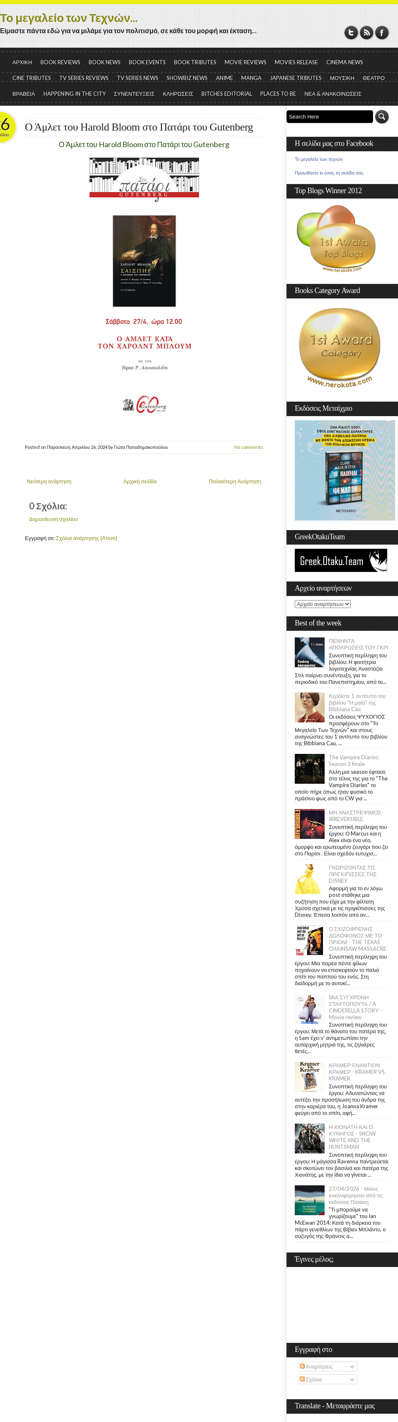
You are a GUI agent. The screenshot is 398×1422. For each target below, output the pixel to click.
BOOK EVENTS (147, 62)
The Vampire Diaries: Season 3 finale (354, 760)
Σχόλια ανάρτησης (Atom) (86, 538)
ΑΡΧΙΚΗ (22, 62)
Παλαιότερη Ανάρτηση (235, 481)
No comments (248, 447)
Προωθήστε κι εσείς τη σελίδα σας (329, 172)
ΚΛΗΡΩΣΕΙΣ (178, 93)
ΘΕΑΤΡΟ (374, 78)
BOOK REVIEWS (60, 62)
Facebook (382, 32)
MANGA (251, 78)
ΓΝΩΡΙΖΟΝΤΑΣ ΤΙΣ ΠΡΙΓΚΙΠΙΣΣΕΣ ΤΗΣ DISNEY (352, 874)
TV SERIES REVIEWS (84, 78)
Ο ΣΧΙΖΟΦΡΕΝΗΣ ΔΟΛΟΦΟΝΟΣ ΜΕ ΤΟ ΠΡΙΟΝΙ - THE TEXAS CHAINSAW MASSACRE (357, 938)
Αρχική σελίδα (140, 481)
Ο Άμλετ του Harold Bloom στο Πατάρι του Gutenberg (139, 127)
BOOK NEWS (105, 62)
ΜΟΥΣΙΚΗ (342, 78)
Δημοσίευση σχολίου (53, 519)
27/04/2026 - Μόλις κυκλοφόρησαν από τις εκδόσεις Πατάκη (356, 1195)
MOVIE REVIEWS (246, 62)
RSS (366, 32)
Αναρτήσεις (316, 1366)
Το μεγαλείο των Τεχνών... (69, 17)
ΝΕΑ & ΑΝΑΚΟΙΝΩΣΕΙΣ (333, 93)
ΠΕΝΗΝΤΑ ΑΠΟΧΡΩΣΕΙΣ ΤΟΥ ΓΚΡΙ (358, 644)
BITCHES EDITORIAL (226, 93)
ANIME (224, 78)
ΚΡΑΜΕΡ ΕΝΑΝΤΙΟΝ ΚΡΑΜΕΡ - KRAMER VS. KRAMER (357, 1072)
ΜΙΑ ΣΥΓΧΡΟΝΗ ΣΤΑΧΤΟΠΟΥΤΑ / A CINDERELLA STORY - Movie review (355, 1007)
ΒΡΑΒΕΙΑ (23, 93)
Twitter (351, 32)
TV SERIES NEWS (137, 78)
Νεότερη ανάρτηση (49, 481)
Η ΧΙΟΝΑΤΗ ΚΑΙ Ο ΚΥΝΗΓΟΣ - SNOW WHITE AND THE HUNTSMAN (352, 1137)
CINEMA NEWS (344, 62)
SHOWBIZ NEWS (187, 78)
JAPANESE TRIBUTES (296, 78)
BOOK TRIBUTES (195, 62)
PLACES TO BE (278, 93)
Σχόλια (311, 1379)
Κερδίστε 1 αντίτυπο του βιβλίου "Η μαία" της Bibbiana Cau (357, 702)
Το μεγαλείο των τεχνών (319, 159)
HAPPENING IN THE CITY (75, 93)
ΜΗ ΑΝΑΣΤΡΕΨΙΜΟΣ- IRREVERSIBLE (356, 815)
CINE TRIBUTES (31, 78)
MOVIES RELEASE (296, 62)
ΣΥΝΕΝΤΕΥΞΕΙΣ (134, 93)
